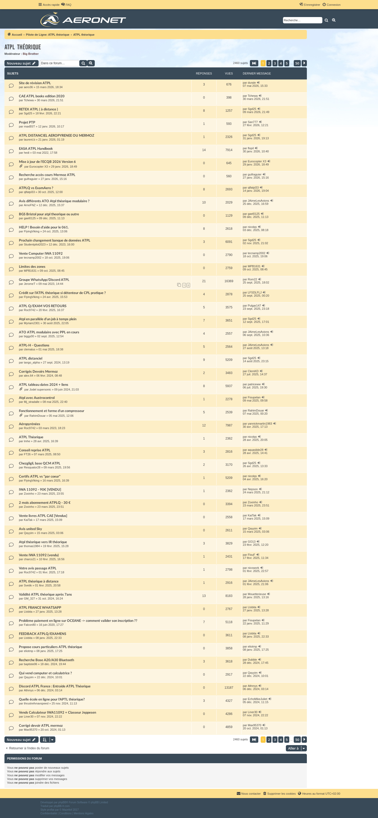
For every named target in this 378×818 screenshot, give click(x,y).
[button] (254, 63)
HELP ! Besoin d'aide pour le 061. (44, 227)
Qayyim (29, 532)
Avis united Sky (30, 529)
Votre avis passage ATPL (37, 568)
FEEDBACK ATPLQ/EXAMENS (42, 634)
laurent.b (29, 139)
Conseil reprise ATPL (34, 450)
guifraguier (31, 178)
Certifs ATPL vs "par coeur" (39, 476)
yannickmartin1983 (260, 423)
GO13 (251, 541)
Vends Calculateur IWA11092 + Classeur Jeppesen (57, 712)
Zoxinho (29, 493)
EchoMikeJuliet (257, 699)
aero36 (28, 87)
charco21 (30, 559)
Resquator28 (32, 467)
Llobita (28, 611)
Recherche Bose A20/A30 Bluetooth (46, 660)
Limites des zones (32, 267)
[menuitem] (66, 5)
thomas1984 (32, 546)
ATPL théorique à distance (39, 581)
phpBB (62, 802)
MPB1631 (30, 270)
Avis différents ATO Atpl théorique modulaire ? (54, 201)
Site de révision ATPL (35, 83)
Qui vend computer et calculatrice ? (45, 673)
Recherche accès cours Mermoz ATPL (47, 175)
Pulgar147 (254, 305)
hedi (26, 152)
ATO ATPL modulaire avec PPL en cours (49, 332)
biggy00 (29, 336)
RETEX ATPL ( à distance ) (38, 109)
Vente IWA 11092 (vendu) (39, 555)
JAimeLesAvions (258, 200)
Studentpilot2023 (35, 244)
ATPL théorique (22, 47)
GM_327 (29, 598)
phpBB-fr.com (62, 806)
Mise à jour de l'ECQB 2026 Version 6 (47, 162)
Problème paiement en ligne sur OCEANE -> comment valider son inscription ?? (78, 621)
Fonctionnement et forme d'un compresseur (51, 411)
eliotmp (28, 651)
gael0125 (30, 218)
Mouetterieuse (257, 594)
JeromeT (29, 283)
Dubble (252, 659)
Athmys (29, 690)
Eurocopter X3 (38, 166)
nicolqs (252, 226)
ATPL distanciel (30, 358)
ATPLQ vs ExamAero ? (36, 188)
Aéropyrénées (29, 424)
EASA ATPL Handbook (36, 149)
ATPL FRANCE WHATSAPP (40, 608)
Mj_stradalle (31, 401)
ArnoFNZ (30, 205)
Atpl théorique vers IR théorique (43, 542)
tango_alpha (32, 362)
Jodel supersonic (40, 389)
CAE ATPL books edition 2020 (42, 96)
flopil (251, 148)
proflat (50, 809)
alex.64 (28, 375)
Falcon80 (30, 624)
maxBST (29, 126)
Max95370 (30, 729)
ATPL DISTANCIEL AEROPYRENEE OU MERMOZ (56, 135)
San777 (253, 122)
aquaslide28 (255, 449)
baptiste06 (30, 664)
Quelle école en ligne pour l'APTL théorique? (52, 699)
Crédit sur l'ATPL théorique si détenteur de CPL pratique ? (62, 293)
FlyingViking (31, 231)
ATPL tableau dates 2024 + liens (43, 385)
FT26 (27, 454)
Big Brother (31, 53)
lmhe (27, 441)
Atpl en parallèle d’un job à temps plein (47, 319)
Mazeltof (67, 809)
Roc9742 (29, 310)
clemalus (29, 349)
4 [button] (281, 63)
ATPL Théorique (31, 437)
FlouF (251, 554)
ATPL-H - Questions (34, 345)
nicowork (253, 567)
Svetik (28, 585)
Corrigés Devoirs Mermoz (38, 371)
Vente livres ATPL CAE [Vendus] (43, 516)
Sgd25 (28, 113)
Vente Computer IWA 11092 (41, 253)
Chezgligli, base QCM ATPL (39, 463)
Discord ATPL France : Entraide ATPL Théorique (55, 686)
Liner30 (29, 716)
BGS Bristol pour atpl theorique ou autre (49, 214)
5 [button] (287, 63)
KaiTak (28, 519)
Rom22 (252, 279)
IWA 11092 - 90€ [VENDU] (40, 489)
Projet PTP (27, 122)
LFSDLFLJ (255, 292)
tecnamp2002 (32, 257)
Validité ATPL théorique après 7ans (45, 594)
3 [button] (275, 63)
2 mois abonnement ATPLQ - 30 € (45, 503)
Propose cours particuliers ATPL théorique (50, 647)
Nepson (253, 489)
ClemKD (253, 371)
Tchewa (29, 100)
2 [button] (269, 63)
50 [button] (297, 63)
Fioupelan (254, 397)
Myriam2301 (32, 323)
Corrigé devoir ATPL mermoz (41, 726)
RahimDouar (37, 415)
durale (252, 82)
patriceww (254, 384)
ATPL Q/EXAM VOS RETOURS (42, 306)
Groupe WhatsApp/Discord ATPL (44, 280)
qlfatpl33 (29, 192)
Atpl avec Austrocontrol (37, 398)
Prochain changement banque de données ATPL (54, 240)
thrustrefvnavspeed (36, 703)
